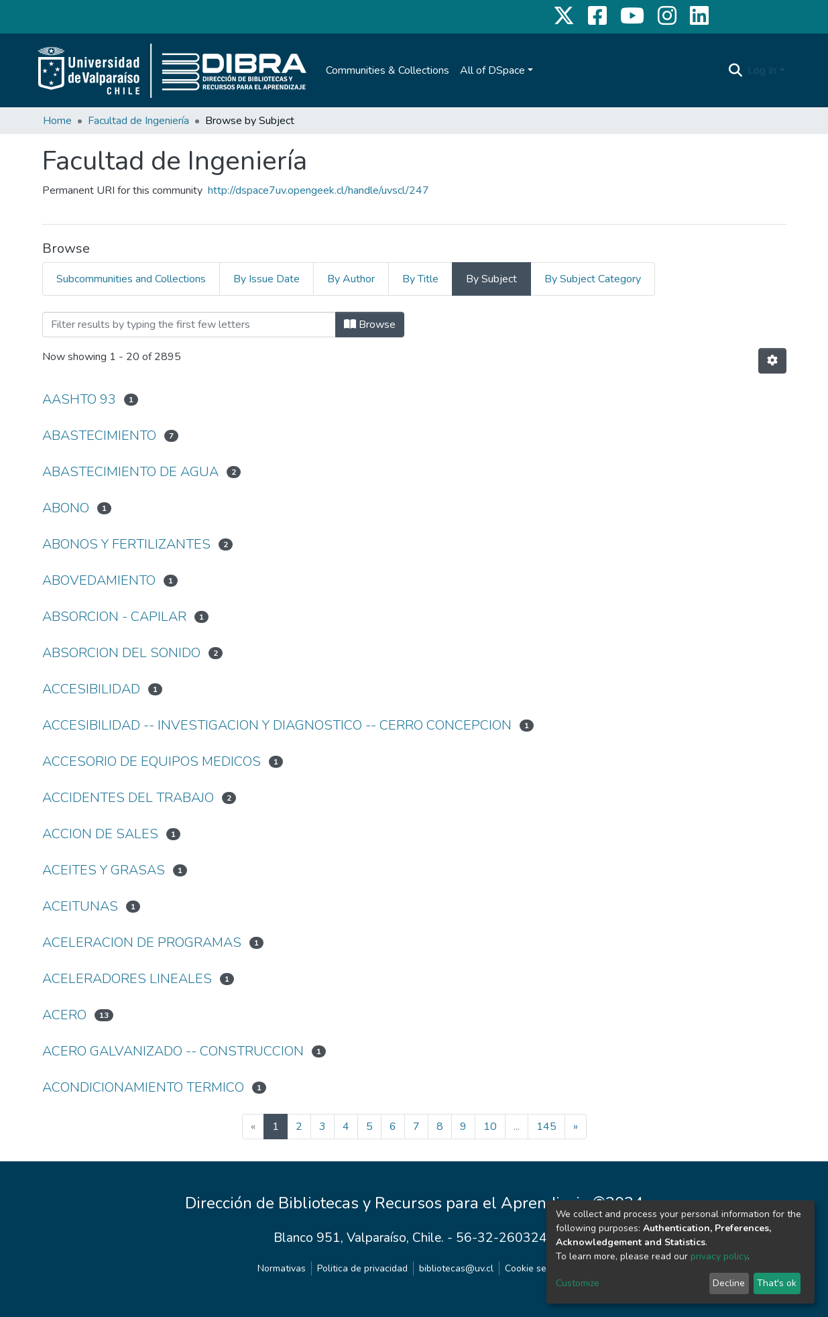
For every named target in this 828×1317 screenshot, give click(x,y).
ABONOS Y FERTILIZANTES (126, 544)
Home (57, 120)
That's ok (776, 1283)
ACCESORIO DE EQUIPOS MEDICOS (151, 761)
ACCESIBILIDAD (91, 689)
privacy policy (719, 1256)
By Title (420, 279)
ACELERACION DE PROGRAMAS (141, 942)
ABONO (65, 508)
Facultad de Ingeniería (138, 120)
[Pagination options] (772, 361)
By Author (351, 279)
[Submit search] (735, 70)
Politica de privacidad (362, 1268)
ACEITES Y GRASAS (103, 870)
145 (546, 1126)
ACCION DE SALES (100, 834)
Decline (729, 1283)
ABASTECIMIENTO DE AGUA (130, 472)
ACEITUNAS (80, 906)
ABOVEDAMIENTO (99, 580)
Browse (370, 324)
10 (490, 1126)
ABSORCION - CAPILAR (114, 617)
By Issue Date (266, 279)
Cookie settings (538, 1268)
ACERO (64, 1015)
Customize (577, 1283)
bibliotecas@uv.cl (456, 1268)
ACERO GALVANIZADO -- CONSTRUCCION (173, 1051)
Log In (762, 70)
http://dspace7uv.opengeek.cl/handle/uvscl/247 (318, 190)
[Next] (576, 1126)
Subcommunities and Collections (131, 279)
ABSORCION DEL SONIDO (121, 653)
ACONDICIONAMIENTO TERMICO (143, 1087)
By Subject (491, 279)
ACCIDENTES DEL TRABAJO (128, 798)
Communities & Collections (387, 70)
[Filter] (189, 324)
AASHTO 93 (79, 399)
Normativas (281, 1268)
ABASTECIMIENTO (99, 435)
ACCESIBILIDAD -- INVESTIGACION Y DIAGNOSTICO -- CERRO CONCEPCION (277, 725)
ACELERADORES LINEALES (127, 979)
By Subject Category (592, 279)
